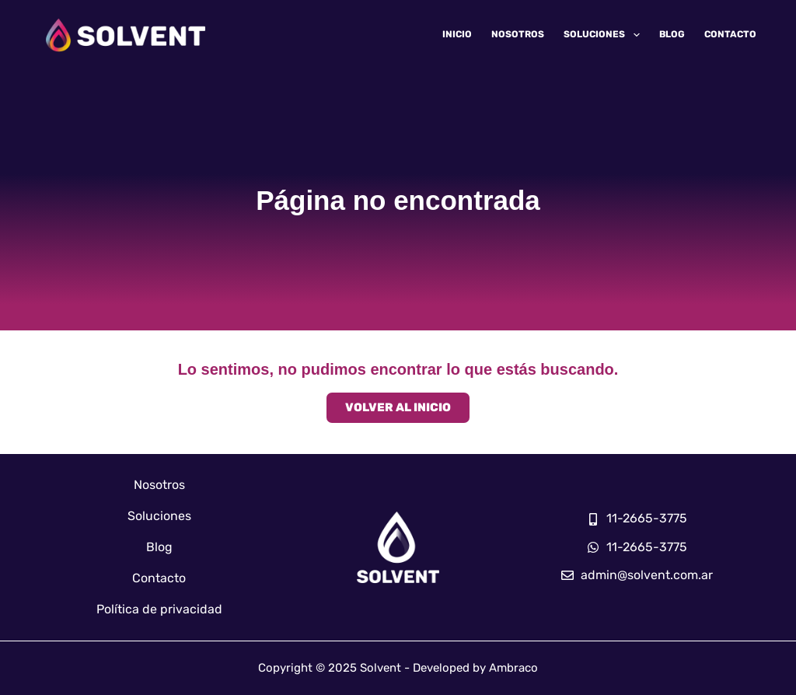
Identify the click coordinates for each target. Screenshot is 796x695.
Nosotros (517, 34)
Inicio (457, 34)
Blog (672, 34)
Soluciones (604, 35)
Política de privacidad (159, 609)
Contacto (730, 34)
